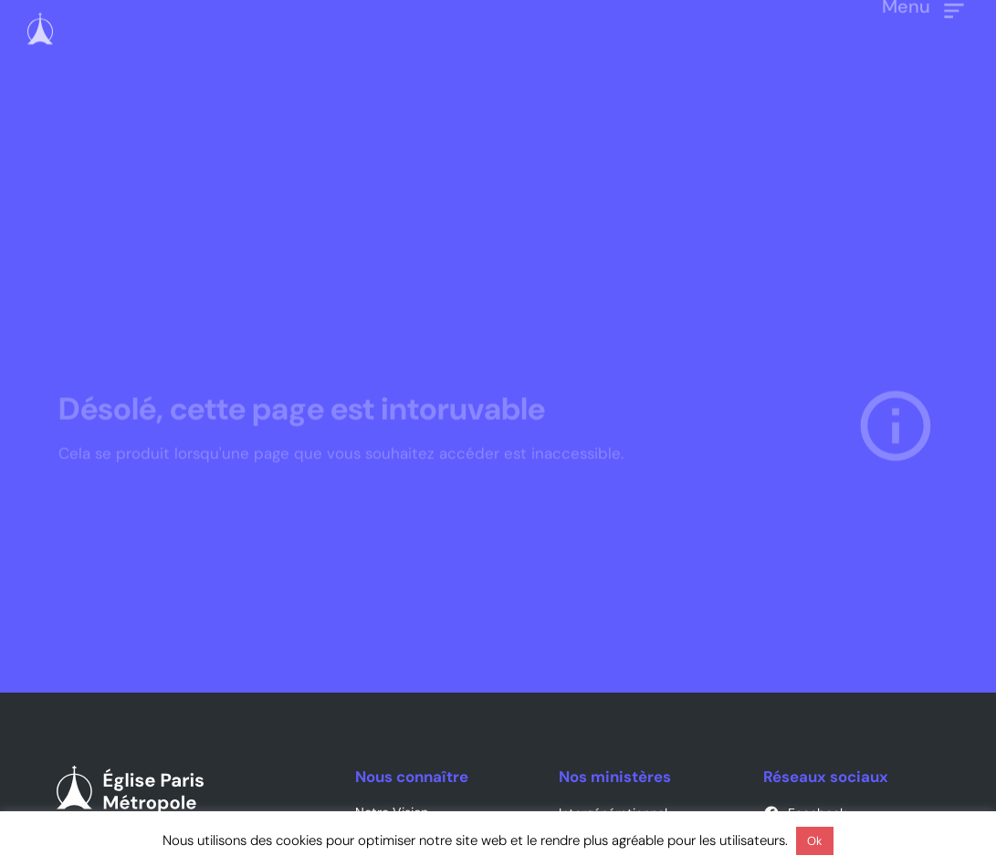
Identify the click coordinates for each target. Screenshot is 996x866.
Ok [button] (815, 841)
